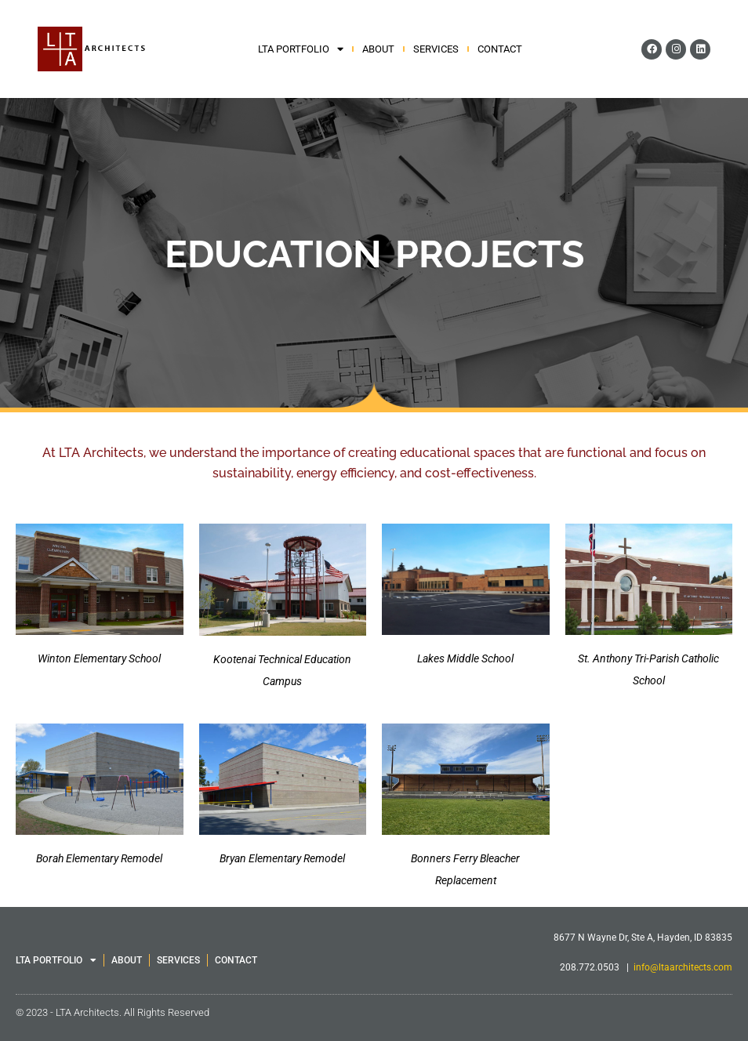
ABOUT (378, 49)
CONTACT (499, 49)
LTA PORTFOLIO (300, 49)
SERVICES (436, 49)
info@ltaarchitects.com (683, 967)
